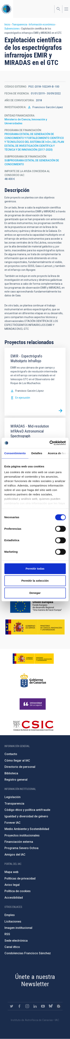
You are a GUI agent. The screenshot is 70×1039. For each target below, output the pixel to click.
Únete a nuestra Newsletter (35, 980)
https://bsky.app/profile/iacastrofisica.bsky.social (51, 1006)
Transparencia (19, 24)
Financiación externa (18, 842)
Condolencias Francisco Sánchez (27, 953)
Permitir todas (35, 568)
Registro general (15, 779)
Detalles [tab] (36, 453)
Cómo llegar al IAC (17, 760)
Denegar (35, 592)
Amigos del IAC (14, 854)
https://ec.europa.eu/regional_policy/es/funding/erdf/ (35, 606)
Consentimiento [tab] (15, 453)
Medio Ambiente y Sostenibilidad (26, 829)
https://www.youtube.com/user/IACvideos (43, 1006)
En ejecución (22, 397)
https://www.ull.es (33, 704)
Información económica (42, 24)
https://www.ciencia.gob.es (33, 658)
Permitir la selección (35, 580)
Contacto (10, 754)
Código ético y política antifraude (27, 810)
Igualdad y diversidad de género (26, 816)
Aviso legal (12, 885)
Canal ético (12, 947)
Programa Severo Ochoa (21, 848)
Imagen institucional (18, 928)
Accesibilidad (13, 897)
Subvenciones (12, 28)
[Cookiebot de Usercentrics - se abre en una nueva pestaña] (50, 442)
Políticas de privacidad (19, 878)
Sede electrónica (16, 940)
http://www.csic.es (33, 725)
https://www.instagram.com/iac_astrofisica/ (27, 1006)
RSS (7, 934)
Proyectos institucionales (22, 835)
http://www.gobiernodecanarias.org (33, 680)
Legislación (12, 797)
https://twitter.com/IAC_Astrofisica (11, 1006)
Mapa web (11, 872)
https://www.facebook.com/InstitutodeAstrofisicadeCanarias (19, 1006)
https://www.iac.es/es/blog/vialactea (59, 1006)
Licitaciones (12, 921)
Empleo (9, 915)
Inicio (7, 24)
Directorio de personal (19, 767)
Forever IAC (12, 822)
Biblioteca (11, 773)
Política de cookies (17, 891)
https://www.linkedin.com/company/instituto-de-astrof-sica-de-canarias (35, 1006)
